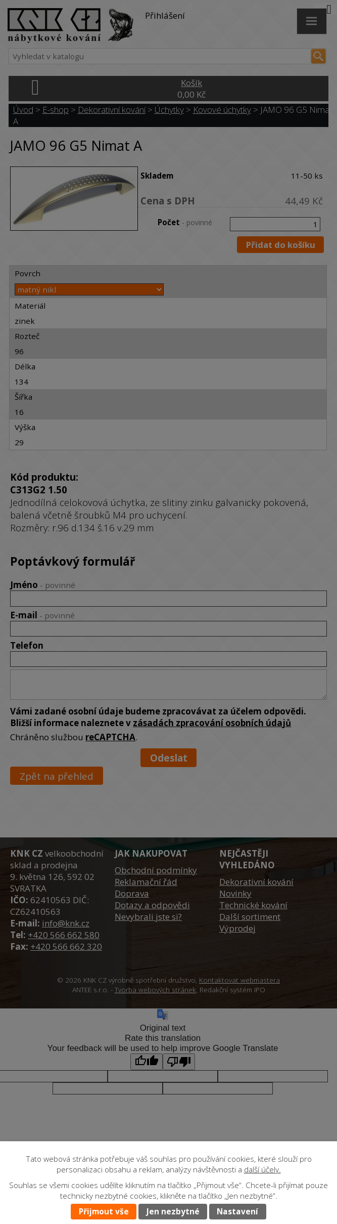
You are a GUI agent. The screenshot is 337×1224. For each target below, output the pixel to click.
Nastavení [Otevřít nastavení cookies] (237, 1211)
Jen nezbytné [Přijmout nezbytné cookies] (173, 1211)
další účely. (262, 1169)
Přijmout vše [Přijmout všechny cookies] (104, 1211)
